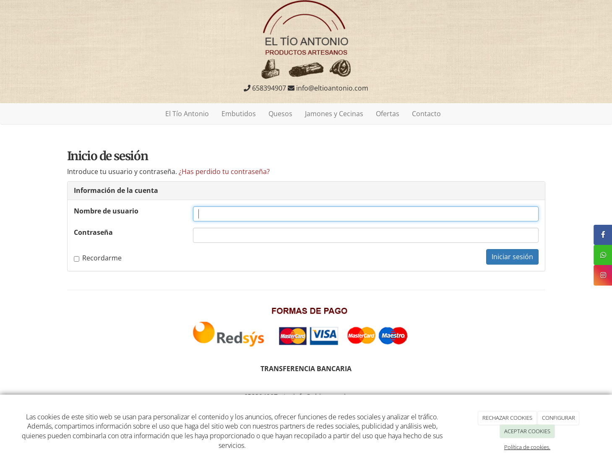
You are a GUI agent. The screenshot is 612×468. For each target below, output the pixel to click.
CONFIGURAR (558, 417)
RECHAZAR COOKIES (507, 417)
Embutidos (238, 113)
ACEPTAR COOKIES (527, 431)
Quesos (280, 113)
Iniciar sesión (512, 256)
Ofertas (387, 113)
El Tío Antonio (187, 113)
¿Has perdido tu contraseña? (224, 171)
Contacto (426, 113)
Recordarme (98, 258)
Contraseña (93, 232)
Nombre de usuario (106, 211)
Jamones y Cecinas (334, 113)
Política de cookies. (527, 447)
